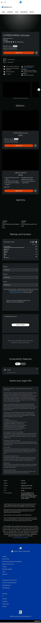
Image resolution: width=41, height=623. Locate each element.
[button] (28, 67)
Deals (16, 12)
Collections (10, 12)
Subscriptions (24, 12)
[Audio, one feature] (20, 371)
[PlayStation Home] (20, 2)
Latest (3, 12)
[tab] (18, 364)
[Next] (39, 89)
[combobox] (20, 270)
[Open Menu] (1, 2)
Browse (32, 12)
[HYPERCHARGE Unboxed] (16, 89)
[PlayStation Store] (7, 7)
